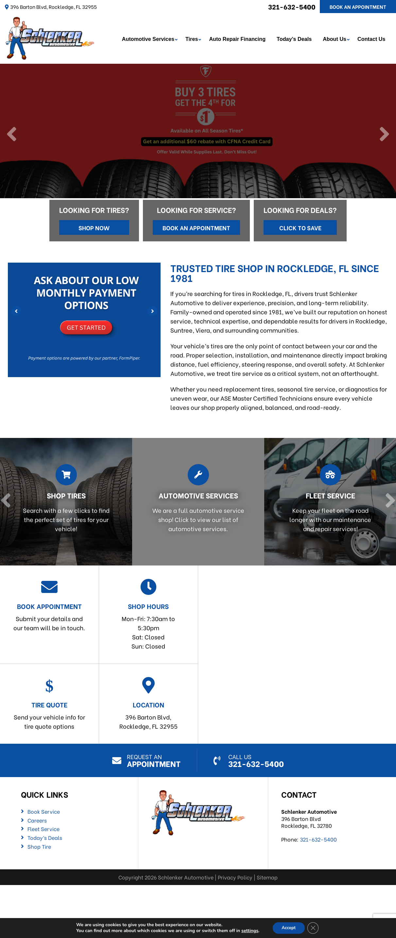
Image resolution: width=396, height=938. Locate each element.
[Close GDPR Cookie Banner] (314, 928)
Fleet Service (43, 828)
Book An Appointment (358, 6)
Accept (288, 928)
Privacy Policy (235, 876)
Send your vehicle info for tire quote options (49, 703)
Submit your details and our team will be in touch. (49, 604)
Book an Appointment (196, 226)
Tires (192, 39)
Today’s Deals (295, 39)
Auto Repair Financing (238, 39)
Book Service (43, 810)
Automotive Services (149, 39)
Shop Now (94, 226)
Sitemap (267, 876)
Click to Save (300, 226)
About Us (335, 39)
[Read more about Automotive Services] (196, 501)
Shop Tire (39, 845)
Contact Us (372, 39)
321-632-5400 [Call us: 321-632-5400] (292, 6)
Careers (37, 819)
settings (248, 931)
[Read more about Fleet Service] (328, 501)
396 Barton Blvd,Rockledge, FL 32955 (148, 703)
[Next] (383, 134)
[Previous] (12, 134)
